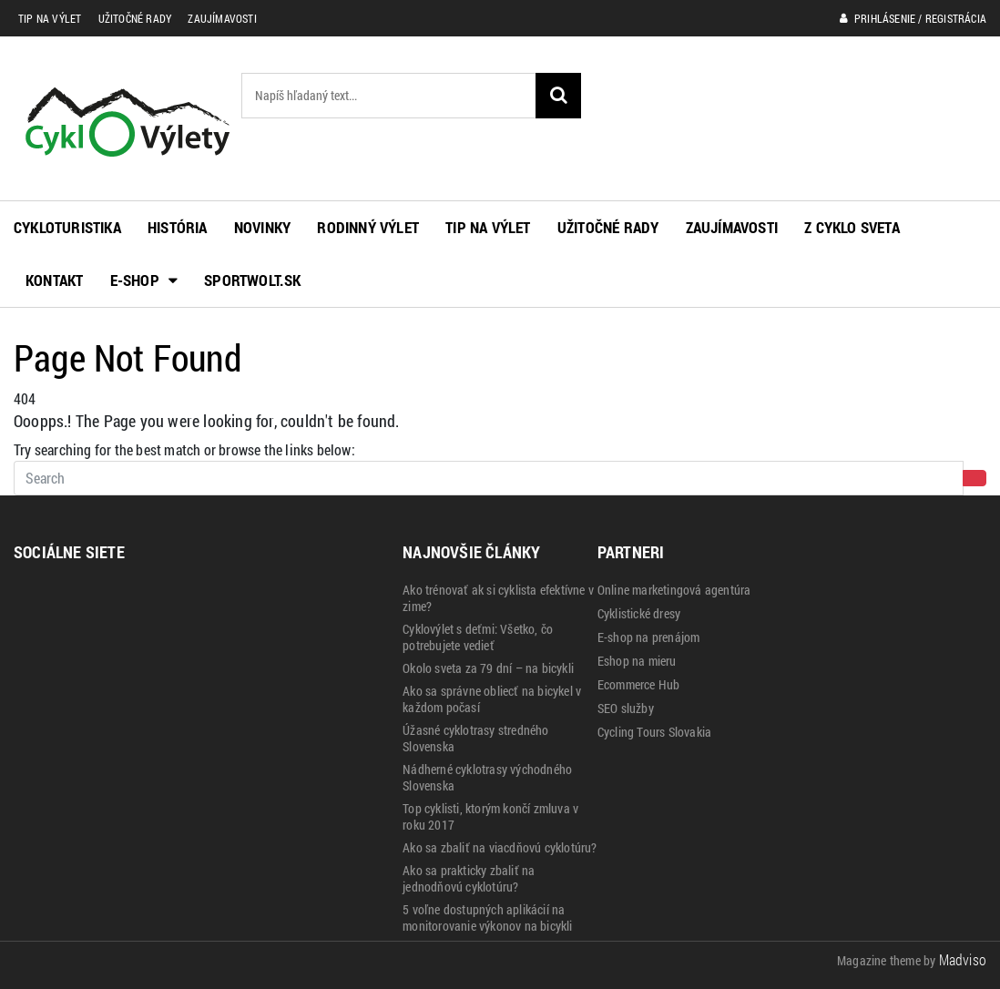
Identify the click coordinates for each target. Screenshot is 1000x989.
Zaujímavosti (222, 18)
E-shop (144, 280)
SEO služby (625, 708)
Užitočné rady (135, 18)
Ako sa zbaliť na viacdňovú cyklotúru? (500, 848)
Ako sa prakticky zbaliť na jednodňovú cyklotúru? (469, 878)
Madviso (962, 959)
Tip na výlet (49, 18)
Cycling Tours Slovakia (654, 732)
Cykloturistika (67, 227)
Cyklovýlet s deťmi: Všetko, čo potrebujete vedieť (478, 637)
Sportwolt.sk (252, 280)
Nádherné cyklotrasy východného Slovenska (487, 777)
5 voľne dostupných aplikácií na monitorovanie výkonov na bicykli (487, 918)
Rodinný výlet (368, 227)
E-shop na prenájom (648, 637)
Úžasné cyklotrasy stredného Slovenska (475, 738)
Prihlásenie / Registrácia (913, 18)
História (178, 227)
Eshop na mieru (637, 661)
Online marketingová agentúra (674, 590)
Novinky (262, 227)
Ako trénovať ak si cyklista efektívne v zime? (498, 598)
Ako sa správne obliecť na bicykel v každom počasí (492, 699)
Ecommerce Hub (638, 685)
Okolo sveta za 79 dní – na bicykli (488, 668)
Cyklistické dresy (638, 614)
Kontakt (54, 280)
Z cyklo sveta (852, 227)
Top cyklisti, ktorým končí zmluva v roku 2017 (490, 816)
